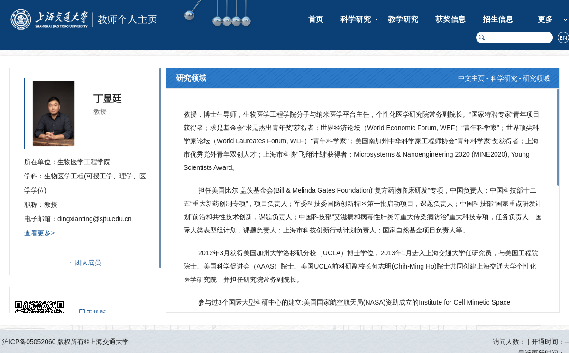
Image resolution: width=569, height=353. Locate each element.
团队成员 (87, 262)
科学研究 (355, 19)
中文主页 (471, 78)
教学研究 (403, 19)
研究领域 (536, 78)
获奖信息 (450, 19)
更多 (545, 19)
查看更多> (39, 233)
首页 (315, 19)
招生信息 (498, 19)
